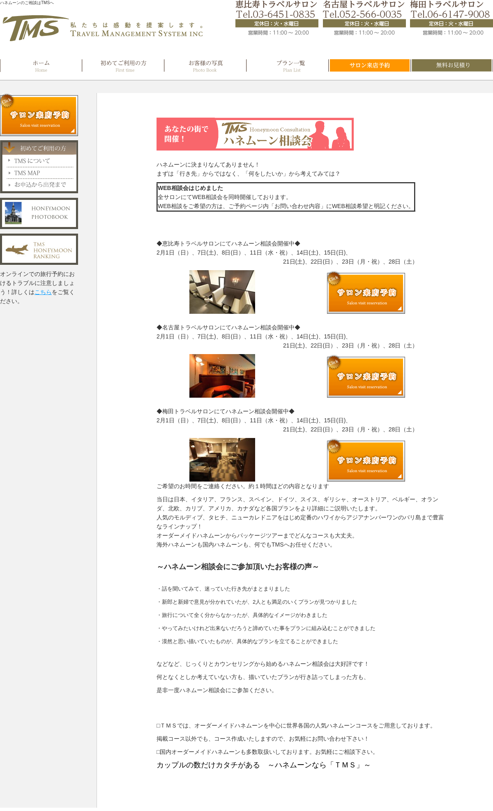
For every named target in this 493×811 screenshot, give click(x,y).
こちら (43, 292)
